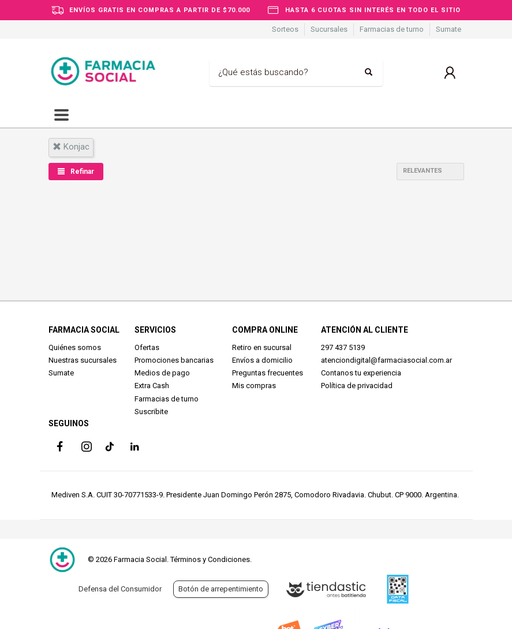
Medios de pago (162, 373)
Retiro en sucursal (261, 347)
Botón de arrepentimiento (220, 589)
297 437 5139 (343, 347)
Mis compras (254, 385)
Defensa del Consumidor (120, 589)
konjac (71, 147)
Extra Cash (151, 385)
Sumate (448, 29)
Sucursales (329, 29)
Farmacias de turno (392, 29)
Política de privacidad (357, 385)
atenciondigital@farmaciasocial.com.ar (386, 360)
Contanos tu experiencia (361, 373)
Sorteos (285, 29)
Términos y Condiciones (210, 559)
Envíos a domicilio (262, 360)
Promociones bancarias (174, 360)
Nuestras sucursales (82, 360)
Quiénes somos (74, 347)
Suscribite (151, 411)
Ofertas (146, 347)
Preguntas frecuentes (267, 373)
